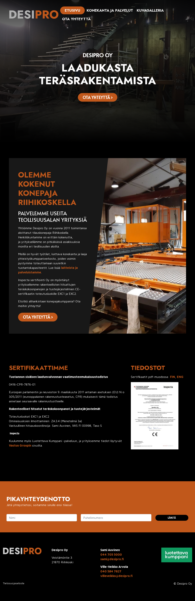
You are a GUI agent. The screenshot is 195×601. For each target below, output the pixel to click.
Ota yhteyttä (76, 19)
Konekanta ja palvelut (110, 10)
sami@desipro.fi (112, 559)
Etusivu (72, 10)
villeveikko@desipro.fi (116, 576)
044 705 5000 (111, 554)
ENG (180, 376)
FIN (172, 376)
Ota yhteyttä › (98, 97)
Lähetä (172, 517)
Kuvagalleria (150, 10)
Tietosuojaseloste (13, 583)
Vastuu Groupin (20, 445)
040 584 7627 (110, 571)
